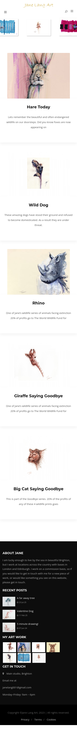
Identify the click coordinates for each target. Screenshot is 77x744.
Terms (38, 722)
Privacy (25, 722)
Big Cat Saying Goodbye (38, 488)
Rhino (38, 303)
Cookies (51, 722)
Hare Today (38, 106)
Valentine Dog (25, 611)
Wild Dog (38, 205)
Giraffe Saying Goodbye (38, 395)
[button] (71, 11)
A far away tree (26, 598)
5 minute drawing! (27, 623)
